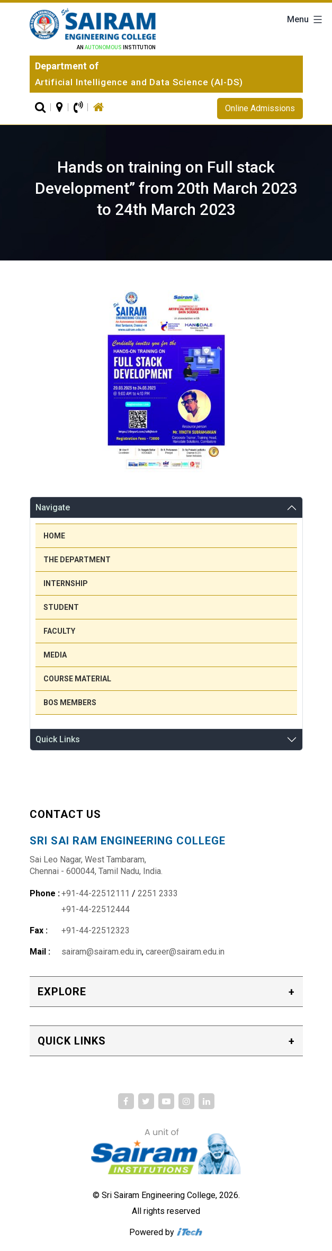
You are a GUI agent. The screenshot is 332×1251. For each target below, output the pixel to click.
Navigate (52, 507)
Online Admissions (260, 108)
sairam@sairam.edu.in (101, 952)
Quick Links (57, 739)
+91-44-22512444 (95, 909)
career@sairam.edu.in (185, 952)
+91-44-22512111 (95, 893)
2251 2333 (158, 893)
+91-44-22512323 (95, 930)
